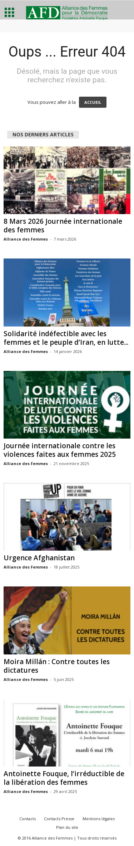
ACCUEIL (92, 102)
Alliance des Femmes (26, 239)
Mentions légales (99, 818)
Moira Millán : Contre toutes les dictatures (57, 666)
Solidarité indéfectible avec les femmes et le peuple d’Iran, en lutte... (66, 338)
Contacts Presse (59, 818)
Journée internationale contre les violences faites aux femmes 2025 (60, 450)
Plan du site (67, 827)
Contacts (27, 818)
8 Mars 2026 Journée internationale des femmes (63, 226)
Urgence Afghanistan (39, 557)
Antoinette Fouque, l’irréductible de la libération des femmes (64, 778)
